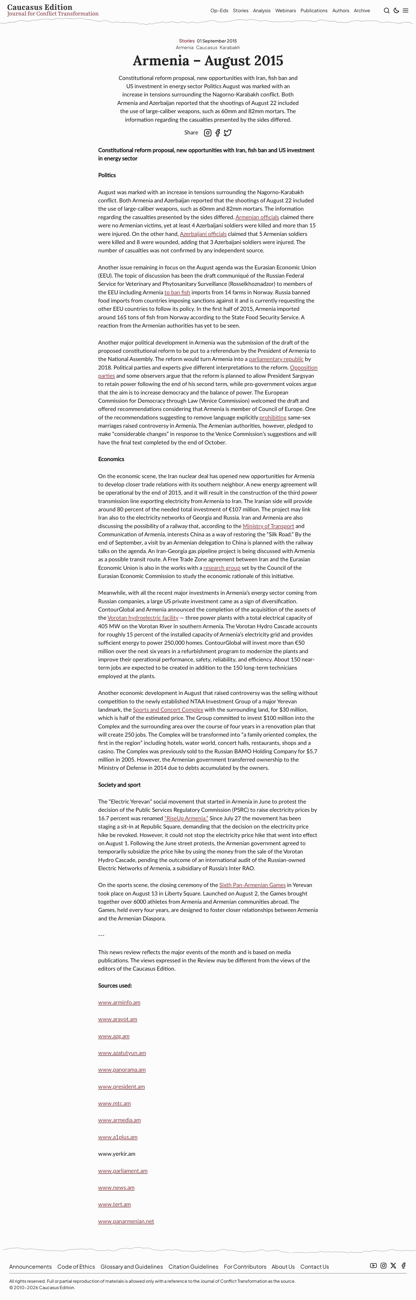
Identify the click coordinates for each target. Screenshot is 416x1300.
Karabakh (230, 49)
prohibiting (273, 419)
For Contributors (251, 1266)
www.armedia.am (119, 1122)
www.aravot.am (117, 1020)
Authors (333, 11)
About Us (291, 1266)
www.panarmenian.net (126, 1223)
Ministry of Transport (268, 527)
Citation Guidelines (198, 1266)
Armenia (184, 49)
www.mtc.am (114, 1105)
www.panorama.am (122, 1071)
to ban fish (177, 294)
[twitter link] (393, 1265)
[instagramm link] (383, 1265)
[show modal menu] (403, 11)
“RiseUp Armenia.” (186, 820)
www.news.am (116, 1189)
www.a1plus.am (117, 1138)
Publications (306, 11)
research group (221, 569)
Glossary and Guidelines (136, 1266)
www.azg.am (113, 1037)
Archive (354, 11)
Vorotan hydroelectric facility (142, 619)
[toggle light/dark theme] (394, 11)
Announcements (31, 1266)
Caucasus (207, 49)
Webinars (278, 11)
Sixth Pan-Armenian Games (252, 886)
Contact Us (324, 1266)
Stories (233, 11)
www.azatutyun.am (122, 1054)
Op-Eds (212, 11)
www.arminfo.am (119, 1004)
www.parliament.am (123, 1172)
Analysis (254, 11)
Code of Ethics (78, 1266)
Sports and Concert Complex (168, 711)
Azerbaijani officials (203, 235)
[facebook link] (403, 1265)
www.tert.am (114, 1206)
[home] (96, 11)
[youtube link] (373, 1265)
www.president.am (121, 1088)
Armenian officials (257, 219)
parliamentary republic (276, 360)
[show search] (384, 11)
